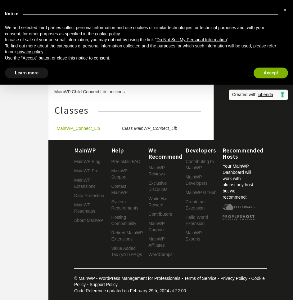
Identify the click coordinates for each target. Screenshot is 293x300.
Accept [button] (271, 72)
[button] (285, 10)
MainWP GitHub (201, 192)
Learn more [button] (26, 72)
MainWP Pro (86, 170)
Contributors (160, 214)
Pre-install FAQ (126, 161)
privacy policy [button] (30, 51)
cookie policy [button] (107, 33)
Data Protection (89, 195)
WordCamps (160, 254)
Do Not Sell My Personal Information (191, 39)
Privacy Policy (233, 278)
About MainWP (88, 220)
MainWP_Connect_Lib (78, 128)
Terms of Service (200, 278)
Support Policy (104, 284)
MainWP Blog (87, 161)
